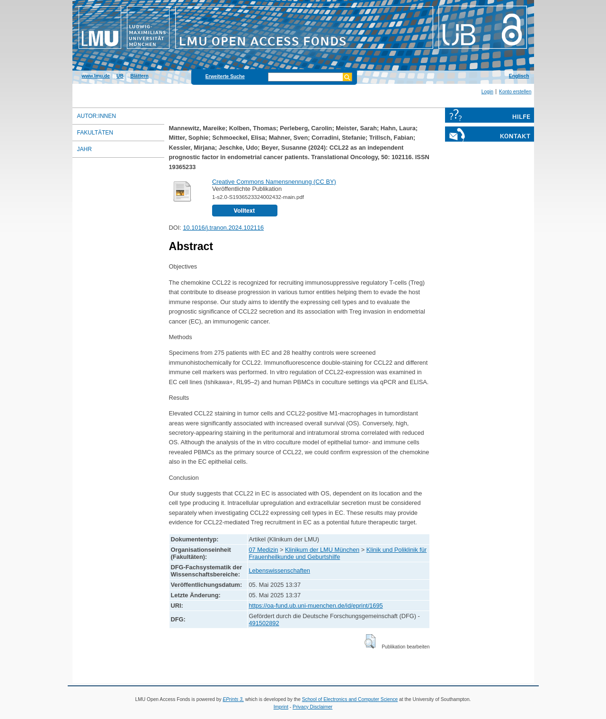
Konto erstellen (515, 91)
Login (487, 91)
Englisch (519, 76)
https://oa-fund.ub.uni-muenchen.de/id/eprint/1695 (316, 605)
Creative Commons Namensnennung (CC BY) (274, 181)
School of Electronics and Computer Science (350, 699)
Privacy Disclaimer (312, 707)
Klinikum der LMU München (322, 549)
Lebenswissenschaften (279, 570)
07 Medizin (263, 549)
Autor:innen (96, 116)
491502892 (264, 623)
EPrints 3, (233, 699)
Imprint (281, 707)
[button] (370, 641)
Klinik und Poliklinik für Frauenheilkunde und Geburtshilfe (338, 553)
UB (120, 76)
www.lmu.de (96, 76)
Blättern (139, 76)
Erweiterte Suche (225, 76)
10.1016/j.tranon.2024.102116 (223, 227)
